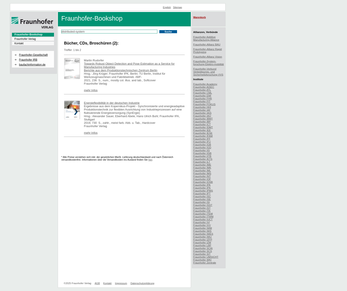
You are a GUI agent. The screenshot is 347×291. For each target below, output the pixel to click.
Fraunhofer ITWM (203, 216)
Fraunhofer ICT (202, 124)
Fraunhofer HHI (202, 107)
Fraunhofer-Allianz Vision (207, 56)
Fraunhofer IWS (202, 230)
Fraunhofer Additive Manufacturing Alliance (206, 38)
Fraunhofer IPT (202, 193)
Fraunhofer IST (202, 207)
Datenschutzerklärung (142, 283)
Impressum (121, 283)
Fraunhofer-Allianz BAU (206, 44)
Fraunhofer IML (202, 170)
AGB (97, 283)
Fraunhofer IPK (202, 187)
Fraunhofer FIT (201, 101)
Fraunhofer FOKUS (204, 104)
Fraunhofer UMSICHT (205, 256)
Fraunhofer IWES (203, 233)
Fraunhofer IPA (201, 184)
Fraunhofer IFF (201, 138)
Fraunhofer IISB (202, 153)
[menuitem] (33, 34)
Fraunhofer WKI (202, 259)
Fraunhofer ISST (202, 205)
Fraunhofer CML (202, 92)
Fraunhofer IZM (202, 242)
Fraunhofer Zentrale (204, 262)
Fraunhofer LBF (202, 245)
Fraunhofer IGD (202, 147)
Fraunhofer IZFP (202, 239)
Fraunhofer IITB (202, 156)
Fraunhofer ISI (201, 202)
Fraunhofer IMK (202, 167)
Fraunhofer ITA (201, 210)
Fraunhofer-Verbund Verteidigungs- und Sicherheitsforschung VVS (208, 71)
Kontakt (18, 43)
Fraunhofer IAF (202, 110)
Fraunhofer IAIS (202, 112)
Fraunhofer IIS (201, 150)
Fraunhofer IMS (202, 173)
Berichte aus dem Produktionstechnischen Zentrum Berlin (120, 70)
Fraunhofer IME (202, 164)
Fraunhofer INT (202, 176)
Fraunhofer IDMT (203, 127)
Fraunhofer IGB (202, 144)
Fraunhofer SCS (202, 251)
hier (150, 159)
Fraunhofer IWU (202, 236)
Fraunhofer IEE (202, 130)
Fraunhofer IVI (201, 222)
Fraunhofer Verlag (25, 39)
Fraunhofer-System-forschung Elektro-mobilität (208, 63)
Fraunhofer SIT (202, 253)
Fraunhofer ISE (202, 199)
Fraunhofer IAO (202, 115)
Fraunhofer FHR (202, 98)
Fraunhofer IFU (202, 141)
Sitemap (177, 7)
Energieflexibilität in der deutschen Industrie (111, 103)
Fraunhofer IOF (202, 179)
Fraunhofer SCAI (203, 248)
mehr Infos (90, 90)
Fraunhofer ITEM (203, 213)
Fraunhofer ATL (202, 89)
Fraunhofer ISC (202, 196)
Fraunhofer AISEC (203, 86)
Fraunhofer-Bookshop (28, 34)
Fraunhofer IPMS (203, 190)
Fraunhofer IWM (202, 228)
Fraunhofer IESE (202, 133)
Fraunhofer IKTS (202, 158)
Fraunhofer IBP (202, 121)
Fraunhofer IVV (202, 225)
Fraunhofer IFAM (203, 135)
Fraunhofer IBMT (203, 118)
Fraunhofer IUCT (203, 219)
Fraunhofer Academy (205, 84)
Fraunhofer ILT (201, 161)
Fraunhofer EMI (202, 95)
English (167, 7)
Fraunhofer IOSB (203, 181)
